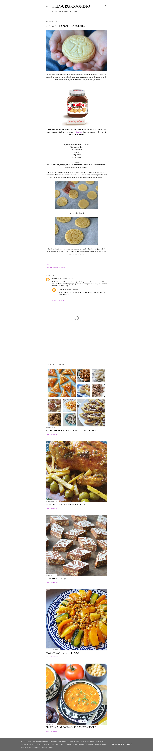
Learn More (117, 744)
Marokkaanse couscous (62, 652)
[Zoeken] (106, 6)
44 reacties (54, 656)
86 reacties (54, 508)
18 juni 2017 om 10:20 (67, 278)
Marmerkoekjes (56, 578)
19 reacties (54, 434)
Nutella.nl (79, 132)
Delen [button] (47, 264)
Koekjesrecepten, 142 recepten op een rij (73, 430)
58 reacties (54, 731)
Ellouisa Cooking (71, 6)
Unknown (55, 279)
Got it (129, 744)
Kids (58, 267)
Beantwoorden (58, 300)
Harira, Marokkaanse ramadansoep (71, 727)
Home (54, 12)
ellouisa (61, 289)
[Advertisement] (56, 347)
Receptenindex (65, 12)
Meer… (76, 12)
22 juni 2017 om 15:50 (71, 289)
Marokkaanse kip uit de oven (66, 504)
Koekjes (62, 267)
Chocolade (53, 267)
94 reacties (54, 582)
